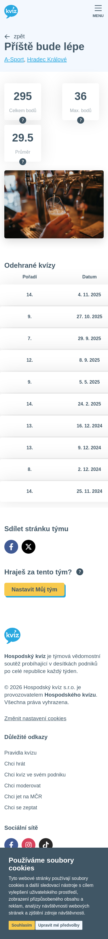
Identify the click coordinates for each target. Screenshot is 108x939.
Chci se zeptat (20, 807)
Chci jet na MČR (23, 797)
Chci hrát (14, 764)
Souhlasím (22, 925)
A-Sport (14, 59)
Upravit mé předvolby (58, 925)
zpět (14, 36)
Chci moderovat (22, 786)
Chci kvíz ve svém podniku (35, 775)
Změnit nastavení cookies (35, 718)
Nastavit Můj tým (34, 589)
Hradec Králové (47, 59)
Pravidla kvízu (20, 753)
